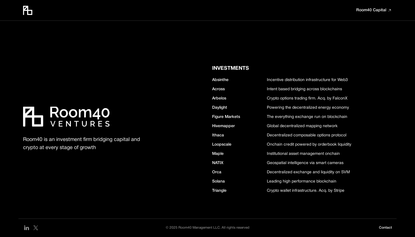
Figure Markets (226, 117)
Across (218, 89)
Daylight (219, 108)
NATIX (217, 163)
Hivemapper (223, 126)
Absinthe (220, 80)
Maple (218, 154)
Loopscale (221, 144)
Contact (385, 227)
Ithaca (218, 135)
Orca (216, 172)
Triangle (219, 191)
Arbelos (219, 98)
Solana (218, 181)
